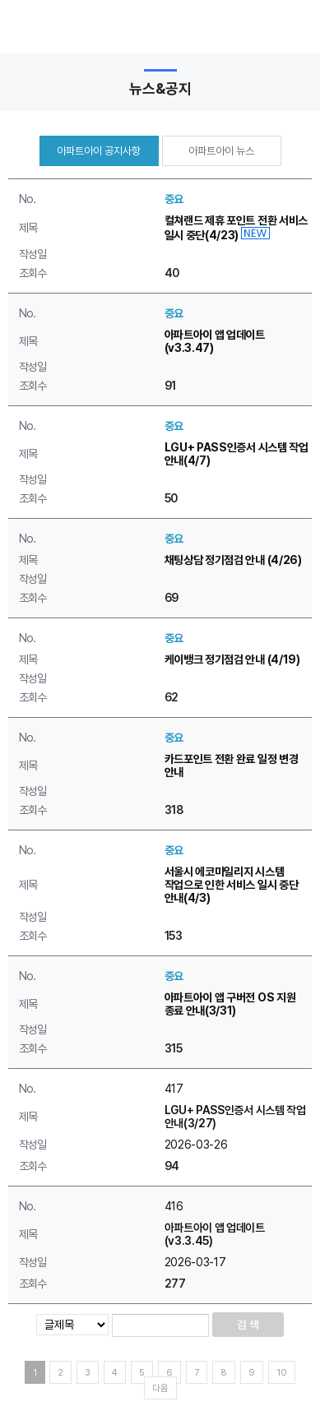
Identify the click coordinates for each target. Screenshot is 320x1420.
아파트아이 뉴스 (221, 151)
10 (281, 1372)
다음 (160, 1388)
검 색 (248, 1324)
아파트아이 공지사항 (99, 151)
